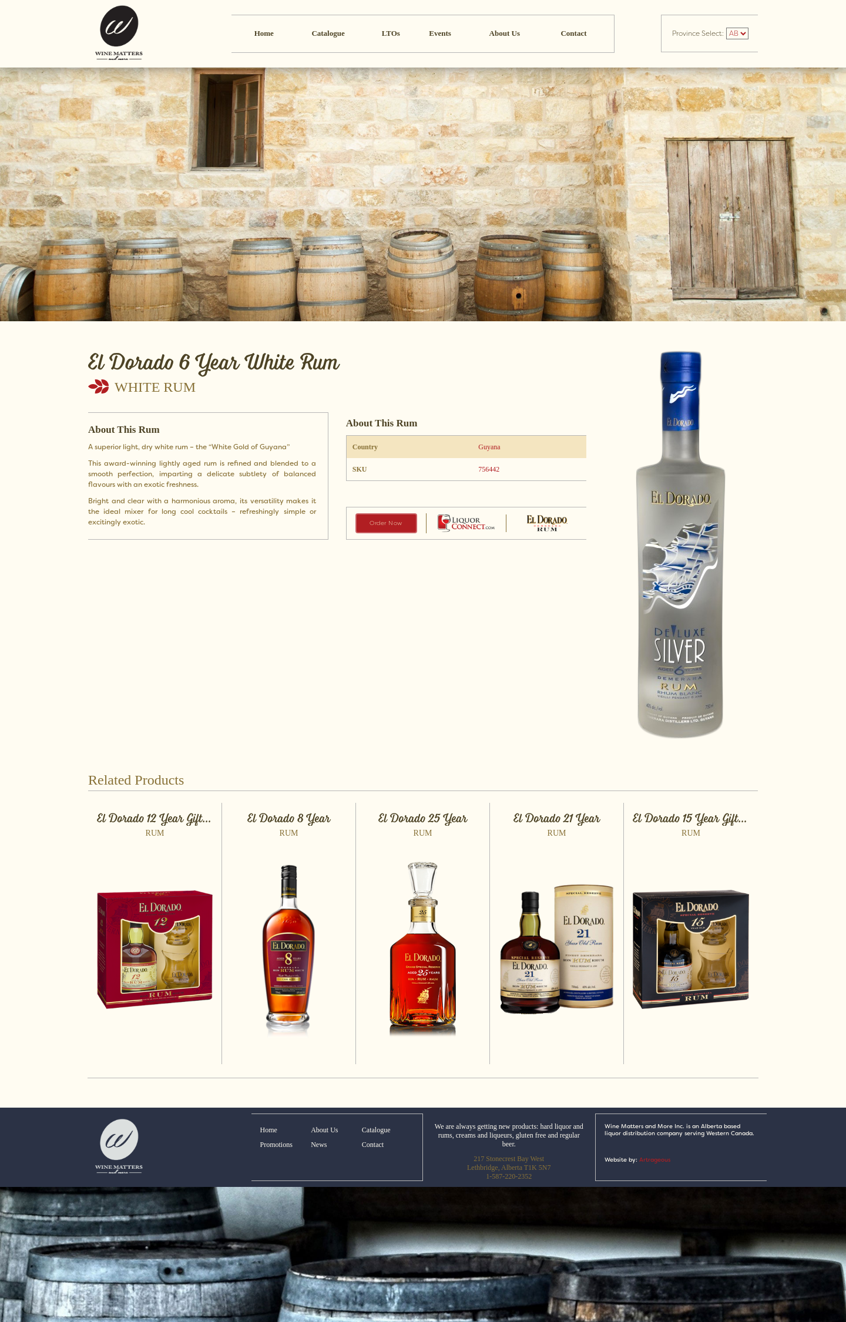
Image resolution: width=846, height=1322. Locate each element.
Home (264, 33)
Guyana (489, 447)
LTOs (391, 33)
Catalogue (327, 33)
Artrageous (654, 1159)
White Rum (155, 387)
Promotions (276, 1145)
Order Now (386, 523)
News (319, 1145)
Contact (573, 33)
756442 (488, 469)
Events (440, 33)
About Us (504, 33)
